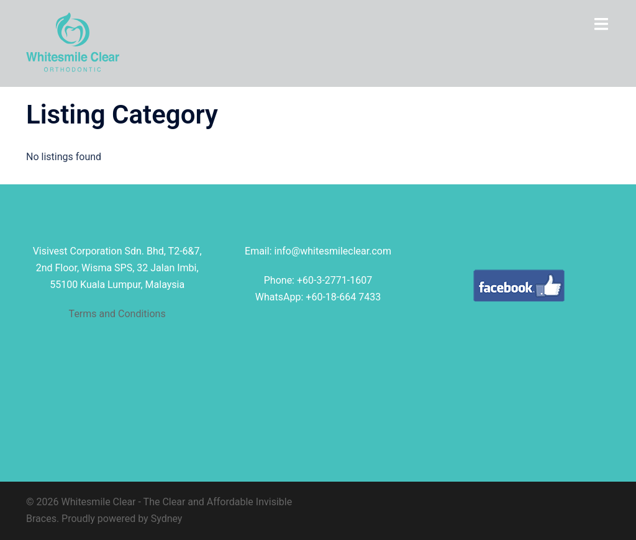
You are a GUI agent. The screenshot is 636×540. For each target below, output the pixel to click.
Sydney (167, 518)
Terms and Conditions (117, 314)
